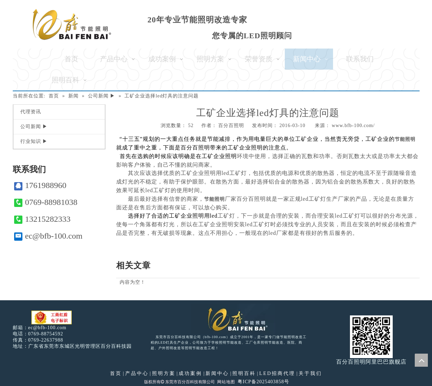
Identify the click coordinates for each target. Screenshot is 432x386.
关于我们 (310, 373)
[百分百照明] (72, 24)
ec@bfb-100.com (48, 236)
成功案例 (190, 373)
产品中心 (137, 373)
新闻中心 (217, 373)
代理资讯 (30, 111)
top (421, 360)
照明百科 (244, 373)
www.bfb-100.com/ (353, 125)
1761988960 (40, 185)
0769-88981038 (46, 202)
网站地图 (226, 381)
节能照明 (405, 139)
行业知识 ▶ (34, 141)
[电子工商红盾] (51, 318)
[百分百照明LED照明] (233, 319)
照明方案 (163, 373)
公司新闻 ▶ (34, 126)
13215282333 (42, 219)
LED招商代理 (277, 373)
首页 (116, 373)
